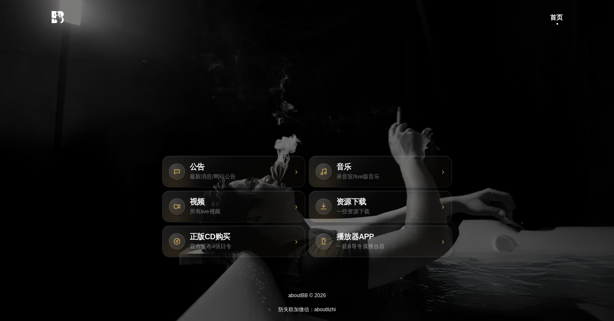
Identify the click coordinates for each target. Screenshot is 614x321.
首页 (556, 17)
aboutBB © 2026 (307, 295)
